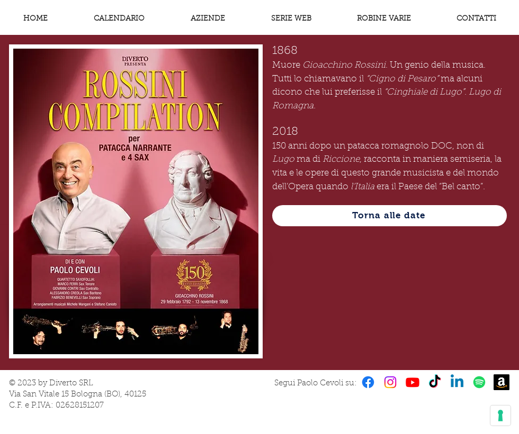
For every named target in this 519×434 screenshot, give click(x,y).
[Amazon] (501, 382)
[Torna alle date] (389, 215)
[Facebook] (368, 382)
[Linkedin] (457, 382)
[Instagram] (390, 382)
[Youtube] (412, 382)
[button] (384, 19)
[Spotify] (479, 382)
